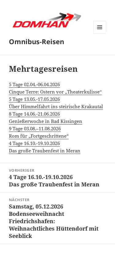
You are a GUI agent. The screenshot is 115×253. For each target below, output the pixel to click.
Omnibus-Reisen (36, 41)
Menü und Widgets (100, 33)
